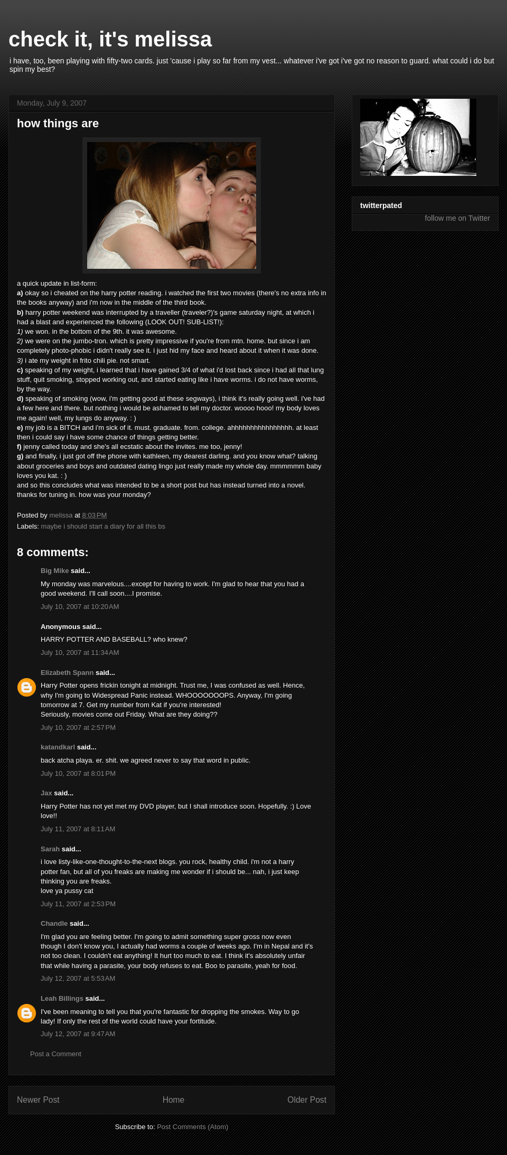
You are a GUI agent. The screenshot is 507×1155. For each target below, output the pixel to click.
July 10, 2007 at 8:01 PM (78, 773)
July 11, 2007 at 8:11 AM (78, 829)
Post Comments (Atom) (192, 1127)
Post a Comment (55, 1054)
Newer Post (38, 1099)
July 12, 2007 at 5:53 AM (78, 978)
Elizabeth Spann (67, 673)
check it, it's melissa (110, 39)
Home (174, 1099)
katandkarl (58, 747)
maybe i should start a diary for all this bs (103, 526)
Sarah (51, 849)
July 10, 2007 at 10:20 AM (80, 607)
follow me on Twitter (457, 218)
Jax (46, 793)
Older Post (306, 1099)
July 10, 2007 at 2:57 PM (78, 727)
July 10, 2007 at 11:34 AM (80, 652)
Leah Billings (62, 998)
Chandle (54, 923)
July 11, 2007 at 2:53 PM (78, 904)
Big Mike (55, 571)
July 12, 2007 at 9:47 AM (78, 1034)
